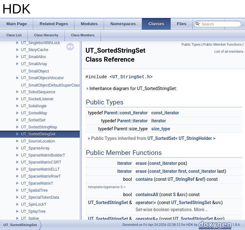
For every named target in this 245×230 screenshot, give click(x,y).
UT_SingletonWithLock (40, 43)
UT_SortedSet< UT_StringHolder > (181, 138)
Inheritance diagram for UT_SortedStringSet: (131, 88)
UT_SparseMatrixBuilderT (43, 155)
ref (201, 179)
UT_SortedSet (33, 120)
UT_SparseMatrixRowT (41, 176)
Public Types (191, 44)
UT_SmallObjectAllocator (42, 78)
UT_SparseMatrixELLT (40, 169)
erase (141, 163)
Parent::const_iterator (126, 112)
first (182, 171)
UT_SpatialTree (34, 190)
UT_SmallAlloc (33, 57)
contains (144, 179)
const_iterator (165, 112)
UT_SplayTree (33, 211)
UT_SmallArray (34, 64)
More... (201, 209)
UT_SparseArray (35, 148)
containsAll (147, 194)
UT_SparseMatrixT (37, 183)
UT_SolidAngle (34, 106)
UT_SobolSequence (38, 92)
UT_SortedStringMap (39, 127)
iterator (158, 120)
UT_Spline (30, 218)
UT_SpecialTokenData (40, 197)
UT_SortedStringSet (38, 134)
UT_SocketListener (37, 99)
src (183, 194)
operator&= (147, 218)
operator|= (146, 202)
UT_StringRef (181, 179)
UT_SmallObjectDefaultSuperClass (51, 85)
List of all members (228, 52)
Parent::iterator (132, 120)
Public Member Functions (222, 44)
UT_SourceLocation (38, 141)
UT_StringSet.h (131, 77)
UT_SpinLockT (33, 204)
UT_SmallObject (35, 71)
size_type (160, 128)
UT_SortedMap (34, 113)
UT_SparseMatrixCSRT (41, 162)
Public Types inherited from (151, 138)
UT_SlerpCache (34, 50)
